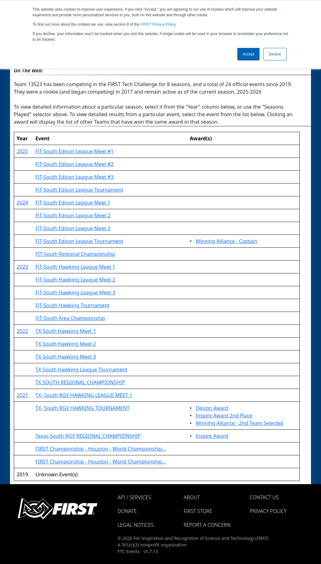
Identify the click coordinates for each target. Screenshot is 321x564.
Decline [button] (275, 54)
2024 (22, 202)
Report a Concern (207, 524)
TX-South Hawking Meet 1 (65, 331)
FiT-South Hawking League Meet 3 (75, 292)
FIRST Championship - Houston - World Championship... (100, 448)
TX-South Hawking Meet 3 (65, 356)
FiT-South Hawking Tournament (72, 305)
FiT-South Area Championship (70, 318)
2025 (22, 151)
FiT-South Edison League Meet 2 (72, 215)
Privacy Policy (158, 24)
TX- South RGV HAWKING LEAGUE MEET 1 (83, 395)
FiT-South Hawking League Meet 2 (75, 279)
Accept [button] (248, 54)
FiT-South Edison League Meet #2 (74, 164)
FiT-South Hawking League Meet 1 (75, 266)
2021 (22, 395)
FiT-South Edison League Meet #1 (74, 151)
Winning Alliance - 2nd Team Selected (239, 423)
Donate (127, 511)
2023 (22, 266)
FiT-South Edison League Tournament (79, 189)
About (192, 497)
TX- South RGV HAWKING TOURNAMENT (82, 408)
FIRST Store (198, 511)
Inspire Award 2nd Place (224, 415)
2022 (22, 331)
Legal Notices (136, 524)
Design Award (212, 408)
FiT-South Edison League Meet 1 (72, 202)
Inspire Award (212, 435)
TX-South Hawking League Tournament (81, 369)
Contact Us (264, 497)
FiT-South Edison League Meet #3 (74, 176)
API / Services (134, 497)
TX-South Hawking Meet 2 (65, 343)
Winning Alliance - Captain (226, 241)
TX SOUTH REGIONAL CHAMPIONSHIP (80, 382)
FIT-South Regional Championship (75, 254)
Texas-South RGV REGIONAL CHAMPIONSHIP (88, 435)
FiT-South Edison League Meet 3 (72, 228)
